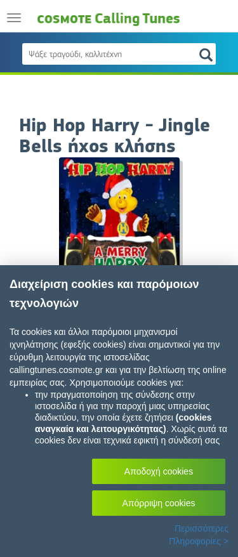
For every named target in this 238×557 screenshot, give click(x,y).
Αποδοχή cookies (158, 471)
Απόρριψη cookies (158, 503)
